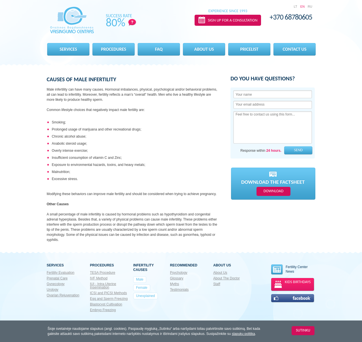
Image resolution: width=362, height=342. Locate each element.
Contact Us (295, 49)
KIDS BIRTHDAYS (298, 281)
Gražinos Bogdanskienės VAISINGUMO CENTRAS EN (72, 20)
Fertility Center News (289, 269)
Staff (216, 284)
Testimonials (179, 290)
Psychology (178, 273)
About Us (220, 273)
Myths (174, 284)
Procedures (113, 49)
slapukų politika (243, 334)
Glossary (176, 278)
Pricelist (249, 49)
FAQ (159, 49)
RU (310, 6)
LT (295, 6)
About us (204, 49)
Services (68, 49)
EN (302, 6)
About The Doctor (226, 278)
